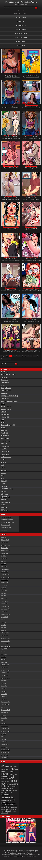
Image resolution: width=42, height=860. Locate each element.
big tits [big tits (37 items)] (11, 772)
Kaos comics (5, 441)
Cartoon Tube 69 (5, 525)
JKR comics (5, 435)
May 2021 (3, 657)
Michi (3, 459)
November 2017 (5, 752)
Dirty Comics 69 (21, 25)
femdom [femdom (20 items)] (6, 788)
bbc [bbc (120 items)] (13, 769)
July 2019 (3, 715)
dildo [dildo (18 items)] (2, 788)
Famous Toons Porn (6, 517)
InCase (3, 427)
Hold (2, 419)
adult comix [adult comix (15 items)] (4, 769)
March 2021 (4, 662)
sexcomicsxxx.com (6, 527)
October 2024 (4, 548)
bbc (7, 321)
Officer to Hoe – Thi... (11, 318)
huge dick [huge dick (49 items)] (5, 794)
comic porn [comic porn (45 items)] (5, 781)
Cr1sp (3, 385)
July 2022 (3, 619)
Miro (2, 465)
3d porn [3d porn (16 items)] (7, 766)
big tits (5, 351)
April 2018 (3, 739)
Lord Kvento (5, 451)
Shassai (3, 491)
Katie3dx (4, 443)
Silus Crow (4, 494)
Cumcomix (4, 530)
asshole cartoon (8, 260)
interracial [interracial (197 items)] (7, 797)
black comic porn (35, 229)
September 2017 (5, 757)
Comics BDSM (21, 29)
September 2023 (5, 582)
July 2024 (3, 556)
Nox (2, 475)
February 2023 (5, 601)
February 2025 (5, 540)
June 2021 (4, 654)
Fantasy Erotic (6, 406)
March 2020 (4, 694)
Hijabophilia (5, 414)
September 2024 (5, 550)
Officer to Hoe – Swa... (31, 227)
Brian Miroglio (28, 260)
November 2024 (5, 545)
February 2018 (5, 744)
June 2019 (4, 718)
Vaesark (3, 504)
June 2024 (4, 558)
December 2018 (5, 728)
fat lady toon (36, 199)
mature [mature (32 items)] (10, 805)
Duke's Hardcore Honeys (9, 401)
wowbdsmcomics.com (7, 519)
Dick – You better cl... (10, 288)
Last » (8, 359)
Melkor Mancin (6, 457)
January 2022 (4, 635)
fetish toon (27, 290)
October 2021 (4, 643)
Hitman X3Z (5, 417)
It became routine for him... (11, 74)
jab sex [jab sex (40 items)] (8, 803)
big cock (13, 138)
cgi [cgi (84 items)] (12, 776)
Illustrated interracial (8, 425)
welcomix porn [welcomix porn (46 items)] (10, 811)
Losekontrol (5, 454)
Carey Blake (5, 382)
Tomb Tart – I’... (31, 349)
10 (37, 356)
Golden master (6, 409)
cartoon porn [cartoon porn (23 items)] (13, 774)
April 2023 (3, 595)
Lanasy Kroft (5, 446)
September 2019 (5, 710)
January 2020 (4, 699)
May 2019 (3, 720)
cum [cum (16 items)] (12, 784)
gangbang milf (35, 76)
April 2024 (3, 564)
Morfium (3, 470)
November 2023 (5, 577)
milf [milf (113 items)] (5, 807)
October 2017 (4, 755)
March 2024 (4, 566)
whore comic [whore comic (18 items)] (4, 813)
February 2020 (5, 696)
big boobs (27, 107)
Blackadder (4, 377)
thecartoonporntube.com (7, 522)
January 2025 (4, 542)
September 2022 (5, 614)
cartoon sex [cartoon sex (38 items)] (5, 777)
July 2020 (3, 683)
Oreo (2, 478)
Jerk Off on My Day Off (10, 76)
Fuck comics (21, 21)
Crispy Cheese (6, 388)
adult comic (8, 107)
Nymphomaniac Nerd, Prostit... (31, 288)
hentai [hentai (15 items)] (2, 792)
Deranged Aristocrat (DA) (9, 395)
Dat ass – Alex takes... (11, 196)
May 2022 (3, 625)
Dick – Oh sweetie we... (10, 349)
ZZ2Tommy (4, 510)
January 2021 (4, 667)
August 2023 (4, 585)
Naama (3, 473)
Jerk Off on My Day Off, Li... (10, 104)
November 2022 (5, 609)
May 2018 (3, 736)
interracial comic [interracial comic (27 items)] (6, 800)
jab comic (15, 260)
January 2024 (4, 571)
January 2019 (4, 726)
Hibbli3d (3, 411)
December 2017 (5, 750)
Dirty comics (5, 398)
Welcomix (4, 507)
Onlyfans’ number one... (31, 105)
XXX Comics (21, 45)
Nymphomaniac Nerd (35, 290)
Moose (3, 467)
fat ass (16, 229)
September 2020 (5, 678)
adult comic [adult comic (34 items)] (13, 766)
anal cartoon (8, 199)
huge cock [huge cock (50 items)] (9, 792)
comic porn (13, 168)
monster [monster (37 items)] (11, 807)
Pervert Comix (21, 17)
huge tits (38, 107)
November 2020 (5, 672)
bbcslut (28, 229)
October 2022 (4, 611)
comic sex (32, 107)
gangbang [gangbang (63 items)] (6, 790)
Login (23, 10)
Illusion (3, 422)
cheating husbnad (10, 229)
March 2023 (4, 598)
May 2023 (3, 593)
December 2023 (5, 574)
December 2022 (5, 606)
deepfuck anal (33, 351)
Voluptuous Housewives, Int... (11, 227)
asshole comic (15, 199)
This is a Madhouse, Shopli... (10, 166)
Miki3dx (3, 462)
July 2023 (3, 587)
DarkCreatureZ (6, 390)
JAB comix (4, 430)
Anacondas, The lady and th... (11, 135)
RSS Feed (16, 13)
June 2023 (4, 590)
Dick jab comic (11, 351)
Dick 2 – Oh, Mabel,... (31, 166)
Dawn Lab (4, 393)
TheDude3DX (5, 502)
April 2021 (3, 659)
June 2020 (4, 686)
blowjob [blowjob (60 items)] (4, 774)
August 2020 (4, 680)
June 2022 (4, 622)
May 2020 (3, 688)
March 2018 (4, 741)
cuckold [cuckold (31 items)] (8, 784)
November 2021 (5, 641)
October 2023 (4, 580)
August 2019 (4, 712)
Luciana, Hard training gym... (31, 257)
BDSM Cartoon (21, 41)
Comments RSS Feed (23, 13)
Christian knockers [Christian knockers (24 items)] (7, 778)
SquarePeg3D (5, 496)
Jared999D (4, 433)
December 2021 (5, 638)
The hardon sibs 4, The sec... (11, 257)
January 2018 (4, 747)
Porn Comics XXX (21, 37)
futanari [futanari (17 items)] (11, 788)
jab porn (33, 168)
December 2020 (5, 670)
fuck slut (34, 260)
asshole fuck (36, 321)
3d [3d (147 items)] (2, 766)
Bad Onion (4, 372)
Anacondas (7, 138)
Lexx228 (3, 449)
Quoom (3, 483)
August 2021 (4, 649)
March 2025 (4, 537)
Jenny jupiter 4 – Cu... (31, 318)
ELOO (3, 403)
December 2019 (5, 702)
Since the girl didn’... (31, 74)
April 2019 (3, 723)
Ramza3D (4, 486)
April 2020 (3, 691)
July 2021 (3, 651)
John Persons (5, 438)
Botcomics (4, 380)
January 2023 (4, 603)
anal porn (27, 351)
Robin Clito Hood (6, 488)
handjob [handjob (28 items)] (14, 790)
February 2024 (5, 569)
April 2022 (3, 627)
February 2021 (5, 664)
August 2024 (4, 553)
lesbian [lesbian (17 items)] (13, 802)
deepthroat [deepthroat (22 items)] (8, 786)
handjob (18, 351)
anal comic (29, 321)
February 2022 (5, 633)
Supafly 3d (4, 499)
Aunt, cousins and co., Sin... (31, 196)
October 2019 (4, 707)
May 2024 (3, 561)
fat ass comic (29, 199)
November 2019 (5, 704)
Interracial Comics (21, 33)
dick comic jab (13, 290)
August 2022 (4, 617)
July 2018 (3, 734)
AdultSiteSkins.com (33, 856)
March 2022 (4, 630)
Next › (3, 359)
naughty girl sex (15, 107)
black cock (11, 321)
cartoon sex (29, 76)
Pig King (4, 481)
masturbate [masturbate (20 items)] (4, 805)
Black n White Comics (8, 374)
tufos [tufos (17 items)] (11, 809)
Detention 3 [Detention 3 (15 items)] (14, 786)
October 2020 (4, 675)
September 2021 (5, 646)
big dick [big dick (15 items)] (7, 771)
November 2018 (5, 731)
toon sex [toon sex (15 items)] (8, 809)
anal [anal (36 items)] (8, 769)
